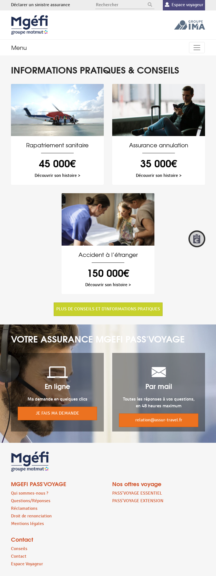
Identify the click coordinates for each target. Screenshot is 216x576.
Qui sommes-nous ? (29, 493)
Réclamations (24, 508)
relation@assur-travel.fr (158, 420)
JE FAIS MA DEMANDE (57, 413)
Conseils (19, 548)
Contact (18, 556)
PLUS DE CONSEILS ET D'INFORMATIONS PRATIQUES (108, 309)
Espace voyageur (184, 5)
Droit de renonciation (31, 516)
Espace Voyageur (27, 564)
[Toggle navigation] (197, 47)
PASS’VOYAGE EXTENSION (137, 501)
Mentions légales (27, 523)
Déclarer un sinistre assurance (40, 5)
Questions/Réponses (30, 501)
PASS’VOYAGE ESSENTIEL (137, 493)
